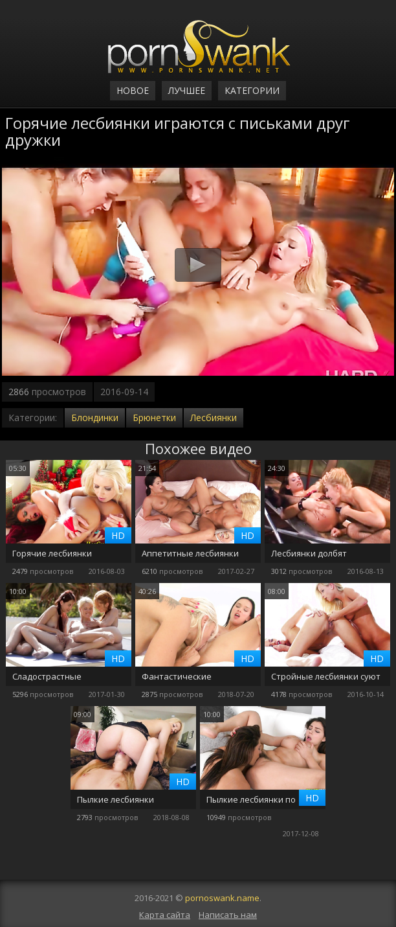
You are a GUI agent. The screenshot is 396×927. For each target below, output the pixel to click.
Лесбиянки (213, 417)
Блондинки (94, 417)
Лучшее (186, 90)
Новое (132, 90)
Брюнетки (154, 417)
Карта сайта (164, 915)
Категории (252, 90)
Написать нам (228, 915)
